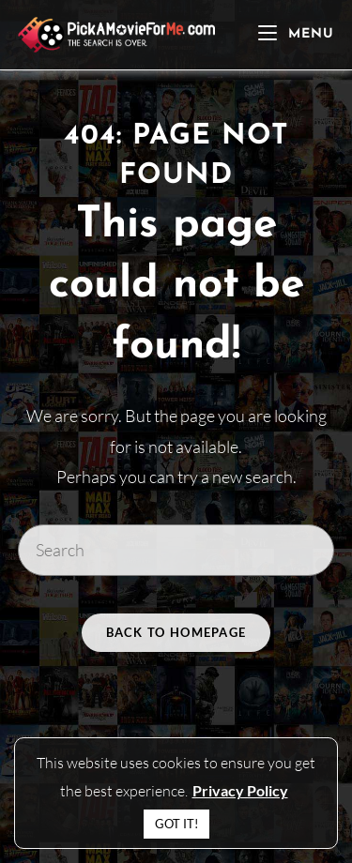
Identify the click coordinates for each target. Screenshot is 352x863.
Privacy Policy (240, 790)
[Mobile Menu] (296, 34)
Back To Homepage (176, 632)
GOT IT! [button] (176, 823)
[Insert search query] (176, 549)
